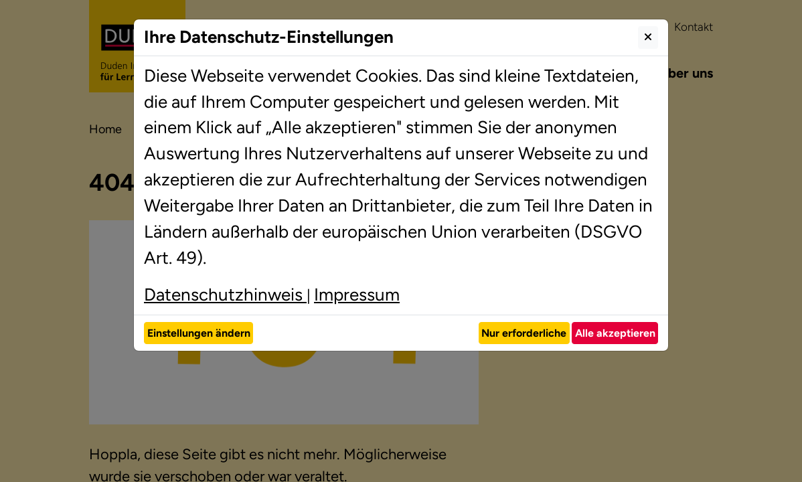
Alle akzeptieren (615, 333)
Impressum (357, 294)
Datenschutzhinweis (225, 294)
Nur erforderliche (523, 333)
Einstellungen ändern (198, 333)
